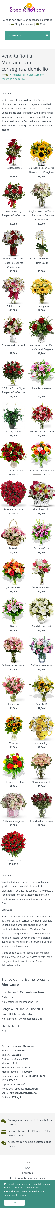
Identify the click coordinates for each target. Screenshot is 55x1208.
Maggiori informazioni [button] (16, 1195)
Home (4, 74)
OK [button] (14, 1203)
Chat (40, 24)
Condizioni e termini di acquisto (27, 1178)
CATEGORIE (27, 35)
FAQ (27, 1167)
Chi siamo (27, 1172)
